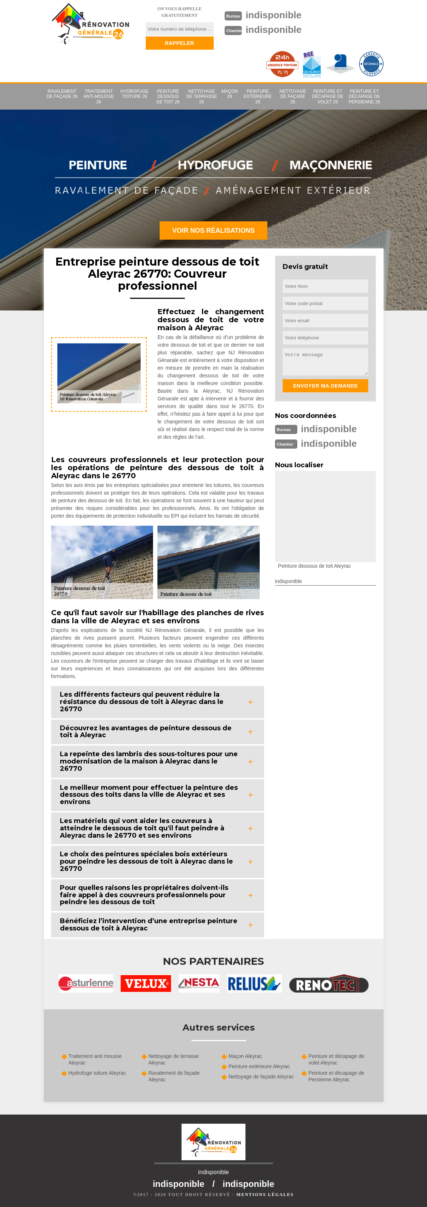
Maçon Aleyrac (245, 1056)
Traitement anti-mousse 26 (99, 96)
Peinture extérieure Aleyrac (259, 1066)
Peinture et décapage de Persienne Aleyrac (337, 1076)
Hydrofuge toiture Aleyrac (97, 1073)
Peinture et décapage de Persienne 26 (364, 96)
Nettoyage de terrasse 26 (201, 96)
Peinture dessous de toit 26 (167, 96)
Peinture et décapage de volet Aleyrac (337, 1059)
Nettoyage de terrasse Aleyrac (174, 1059)
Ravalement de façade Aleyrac (174, 1076)
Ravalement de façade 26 (62, 94)
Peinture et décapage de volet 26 (327, 96)
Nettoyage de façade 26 (292, 96)
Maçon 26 (229, 94)
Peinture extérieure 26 (258, 96)
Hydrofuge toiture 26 (135, 94)
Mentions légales (265, 1194)
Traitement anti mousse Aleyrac (95, 1059)
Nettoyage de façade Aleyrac (261, 1077)
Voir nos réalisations (213, 230)
